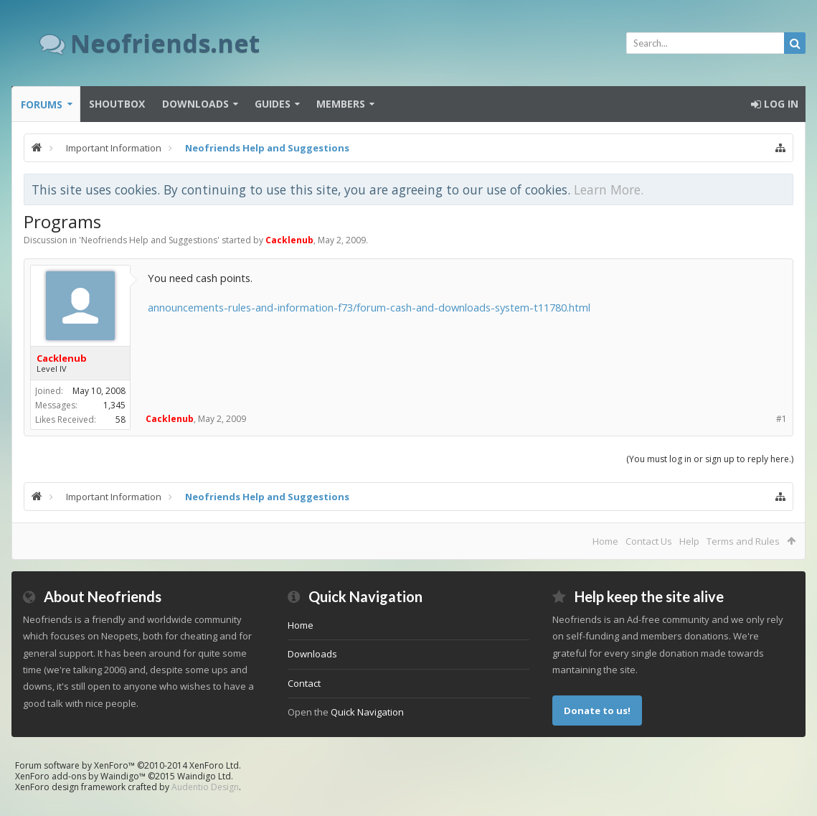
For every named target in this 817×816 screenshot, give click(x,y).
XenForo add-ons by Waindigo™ (80, 776)
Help (689, 541)
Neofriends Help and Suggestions (149, 240)
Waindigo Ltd (204, 776)
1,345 (114, 405)
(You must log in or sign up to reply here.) (709, 459)
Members (340, 104)
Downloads (195, 104)
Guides (273, 104)
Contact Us (648, 541)
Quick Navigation (367, 711)
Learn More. (608, 189)
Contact (304, 683)
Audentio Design (205, 787)
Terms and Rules (743, 541)
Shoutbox (117, 104)
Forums (41, 104)
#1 (781, 418)
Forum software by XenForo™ (128, 765)
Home (605, 541)
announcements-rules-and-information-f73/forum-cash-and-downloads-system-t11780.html (369, 307)
